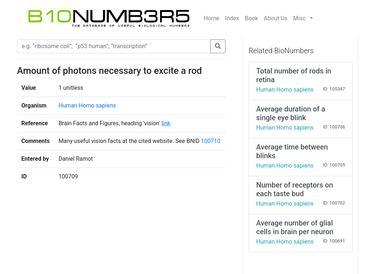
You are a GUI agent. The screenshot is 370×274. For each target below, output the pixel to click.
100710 (210, 141)
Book (251, 18)
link (166, 123)
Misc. (301, 18)
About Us (275, 18)
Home (211, 18)
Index (232, 18)
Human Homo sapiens (87, 105)
